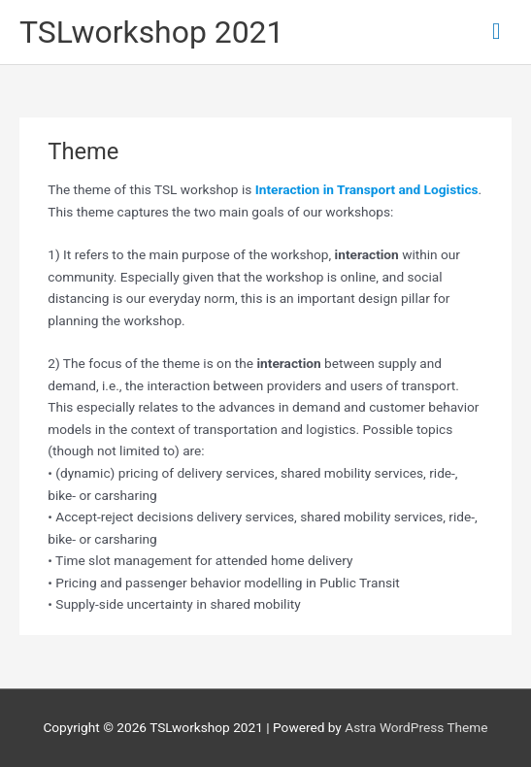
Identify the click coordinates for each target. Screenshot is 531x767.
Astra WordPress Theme (416, 727)
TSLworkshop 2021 (151, 32)
